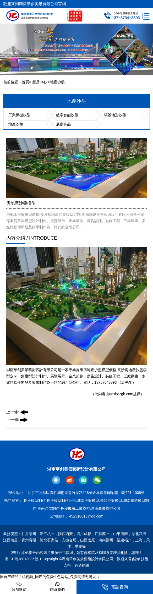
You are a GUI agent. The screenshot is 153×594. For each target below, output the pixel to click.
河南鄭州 (106, 540)
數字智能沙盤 (67, 115)
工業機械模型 (19, 115)
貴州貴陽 (28, 540)
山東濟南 (120, 534)
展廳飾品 (63, 124)
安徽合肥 (69, 540)
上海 (139, 540)
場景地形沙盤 (115, 115)
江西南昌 (10, 540)
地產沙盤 (15, 124)
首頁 (25, 82)
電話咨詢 (115, 587)
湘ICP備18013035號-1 (23, 559)
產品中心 (39, 82)
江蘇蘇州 (102, 534)
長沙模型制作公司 (61, 500)
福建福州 (124, 540)
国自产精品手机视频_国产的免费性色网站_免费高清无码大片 (50, 577)
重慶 (78, 546)
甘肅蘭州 (28, 534)
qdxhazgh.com (121, 394)
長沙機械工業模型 (75, 508)
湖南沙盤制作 (48, 508)
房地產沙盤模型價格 (99, 370)
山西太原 (87, 540)
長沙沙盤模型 (111, 500)
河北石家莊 (49, 540)
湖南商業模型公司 (105, 508)
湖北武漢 (139, 534)
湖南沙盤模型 (88, 500)
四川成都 (83, 534)
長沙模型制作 (35, 500)
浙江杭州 (47, 534)
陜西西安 (65, 534)
